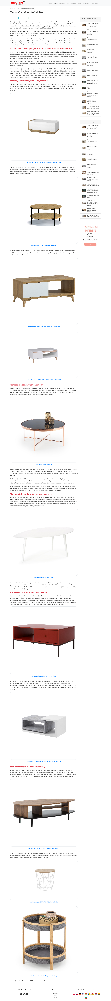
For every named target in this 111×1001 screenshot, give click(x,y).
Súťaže (80, 3)
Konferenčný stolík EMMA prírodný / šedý (44, 976)
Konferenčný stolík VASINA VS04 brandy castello (43, 848)
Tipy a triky (62, 3)
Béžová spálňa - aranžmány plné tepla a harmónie (92, 51)
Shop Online (55, 993)
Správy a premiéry (72, 3)
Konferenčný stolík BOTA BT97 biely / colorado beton (44, 761)
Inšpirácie (49, 3)
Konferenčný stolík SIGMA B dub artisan (43, 245)
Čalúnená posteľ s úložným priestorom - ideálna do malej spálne (92, 39)
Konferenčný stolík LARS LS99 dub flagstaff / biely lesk (43, 162)
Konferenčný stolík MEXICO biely (43, 577)
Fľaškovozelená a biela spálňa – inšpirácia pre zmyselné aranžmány (92, 82)
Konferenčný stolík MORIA (44, 464)
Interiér (56, 3)
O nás (92, 3)
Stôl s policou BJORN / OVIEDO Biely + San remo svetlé (44, 379)
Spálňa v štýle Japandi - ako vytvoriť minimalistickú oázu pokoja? (93, 64)
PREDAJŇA (86, 3)
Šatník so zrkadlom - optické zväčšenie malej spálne (92, 148)
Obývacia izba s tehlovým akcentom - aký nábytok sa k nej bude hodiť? (93, 25)
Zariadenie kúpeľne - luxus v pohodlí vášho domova (92, 57)
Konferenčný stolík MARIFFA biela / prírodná (44, 902)
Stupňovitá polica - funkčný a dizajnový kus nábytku (92, 70)
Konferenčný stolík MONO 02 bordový (44, 676)
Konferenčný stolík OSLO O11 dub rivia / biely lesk (43, 326)
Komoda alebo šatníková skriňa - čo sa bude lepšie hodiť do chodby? (93, 113)
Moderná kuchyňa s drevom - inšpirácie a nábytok (92, 101)
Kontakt (97, 3)
